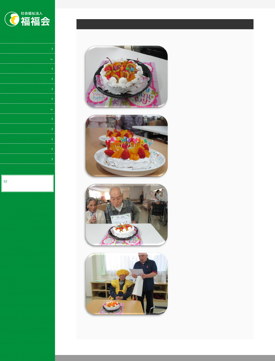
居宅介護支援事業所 (26, 98)
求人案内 (13, 148)
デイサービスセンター (28, 78)
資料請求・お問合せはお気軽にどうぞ (27, 183)
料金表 (11, 138)
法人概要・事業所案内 (23, 158)
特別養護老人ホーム (26, 68)
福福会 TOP (15, 48)
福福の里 (13, 58)
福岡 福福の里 (17, 108)
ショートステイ (23, 88)
